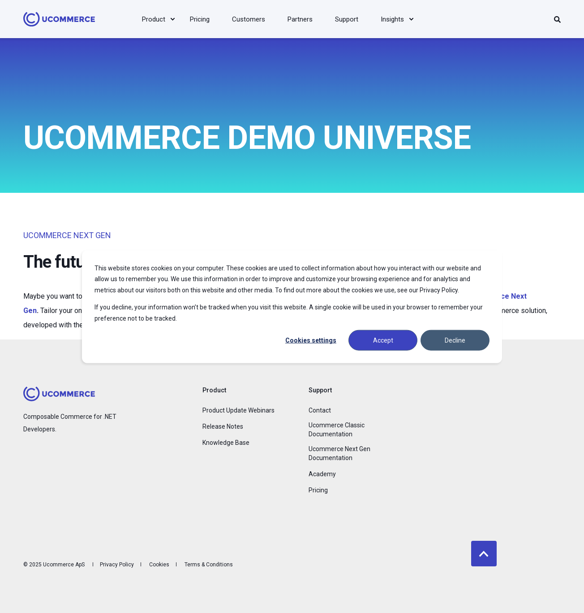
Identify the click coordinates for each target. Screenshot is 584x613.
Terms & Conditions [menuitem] (209, 564)
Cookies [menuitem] (159, 564)
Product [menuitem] (214, 390)
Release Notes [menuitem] (222, 426)
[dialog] (292, 306)
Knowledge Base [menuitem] (225, 442)
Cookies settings (310, 340)
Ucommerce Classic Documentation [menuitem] (337, 430)
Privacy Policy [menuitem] (117, 564)
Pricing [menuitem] (318, 490)
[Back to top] (484, 553)
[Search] (557, 19)
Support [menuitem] (320, 390)
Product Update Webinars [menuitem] (238, 410)
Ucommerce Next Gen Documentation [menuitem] (339, 453)
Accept (383, 340)
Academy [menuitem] (322, 474)
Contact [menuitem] (320, 410)
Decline (455, 340)
